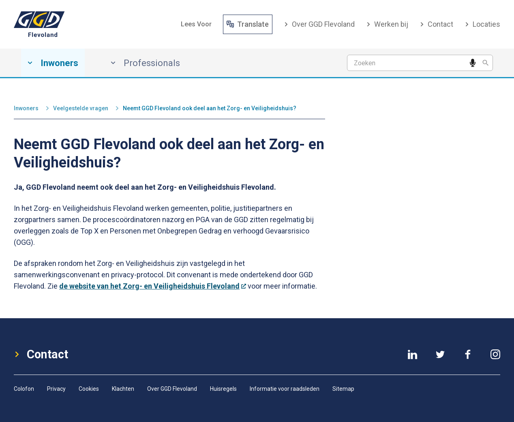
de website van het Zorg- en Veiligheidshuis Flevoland (152, 286)
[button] (196, 24)
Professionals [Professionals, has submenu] (145, 63)
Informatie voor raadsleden (284, 389)
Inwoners (26, 108)
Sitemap (343, 389)
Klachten (123, 389)
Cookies (89, 389)
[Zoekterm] (420, 63)
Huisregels (223, 389)
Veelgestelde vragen (80, 108)
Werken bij (387, 24)
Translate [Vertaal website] (248, 24)
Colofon (24, 389)
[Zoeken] (485, 63)
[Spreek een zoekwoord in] (472, 63)
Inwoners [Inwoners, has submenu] (53, 63)
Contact (436, 24)
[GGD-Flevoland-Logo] (39, 24)
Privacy (56, 389)
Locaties (482, 24)
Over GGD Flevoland (319, 24)
